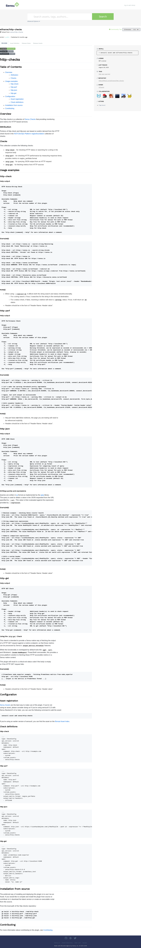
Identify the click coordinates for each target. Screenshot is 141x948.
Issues (85, 942)
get (109, 74)
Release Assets (37, 43)
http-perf (14, 87)
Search (103, 16)
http (100, 74)
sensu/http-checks (16, 32)
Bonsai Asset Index (62, 721)
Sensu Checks (30, 119)
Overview (8, 72)
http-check (14, 84)
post (106, 74)
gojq (42, 495)
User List (78, 942)
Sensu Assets (5, 705)
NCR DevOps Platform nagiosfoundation (29, 134)
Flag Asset (102, 105)
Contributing (9, 108)
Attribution (14, 75)
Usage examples (11, 81)
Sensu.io (57, 942)
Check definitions (17, 102)
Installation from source (14, 105)
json (103, 74)
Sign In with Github (129, 5)
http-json (14, 90)
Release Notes (26, 43)
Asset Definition (14, 43)
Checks (13, 78)
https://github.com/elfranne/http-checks (111, 80)
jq (17, 495)
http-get (13, 93)
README (4, 43)
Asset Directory (67, 942)
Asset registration (17, 99)
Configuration (10, 96)
